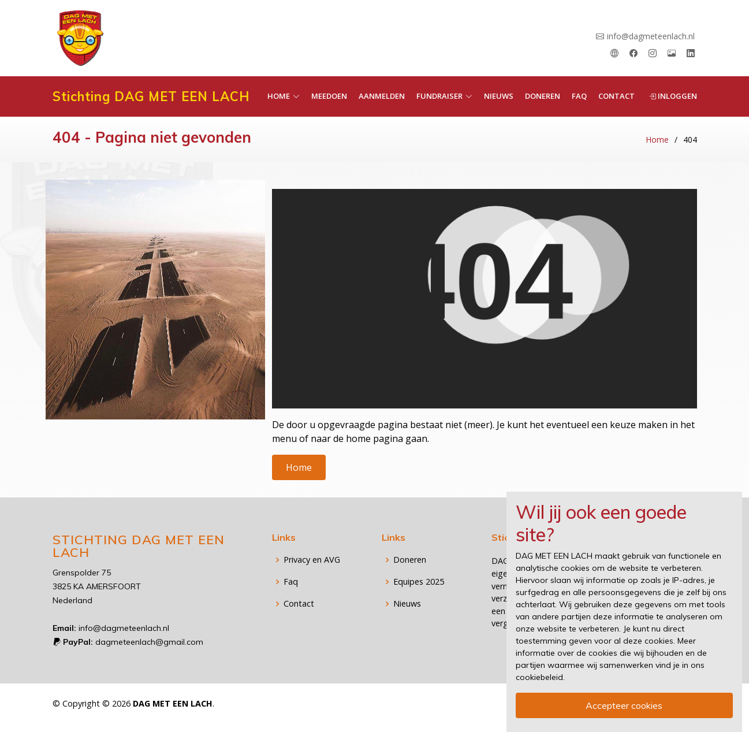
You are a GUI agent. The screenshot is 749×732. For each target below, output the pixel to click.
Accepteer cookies (624, 705)
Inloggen (673, 96)
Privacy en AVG (312, 560)
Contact (616, 96)
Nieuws (498, 96)
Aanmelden (382, 96)
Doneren (542, 96)
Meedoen (329, 96)
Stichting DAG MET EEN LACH (151, 96)
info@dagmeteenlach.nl (651, 36)
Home (657, 139)
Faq (579, 96)
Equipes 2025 (418, 582)
